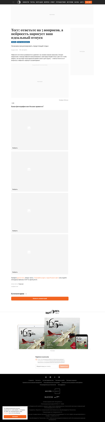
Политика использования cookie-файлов (72, 382)
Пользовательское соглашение (52, 382)
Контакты (38, 380)
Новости (26, 2)
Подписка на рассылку (42, 357)
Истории (70, 2)
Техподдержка (61, 384)
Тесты (32, 2)
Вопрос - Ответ (49, 2)
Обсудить (23, 50)
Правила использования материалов (32, 382)
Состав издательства (48, 380)
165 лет (88, 2)
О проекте (31, 380)
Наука (76, 2)
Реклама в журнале (71, 380)
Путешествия (61, 2)
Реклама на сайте (60, 380)
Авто (82, 2)
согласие (6, 413)
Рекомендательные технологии (48, 384)
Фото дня (39, 2)
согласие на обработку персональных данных (53, 359)
